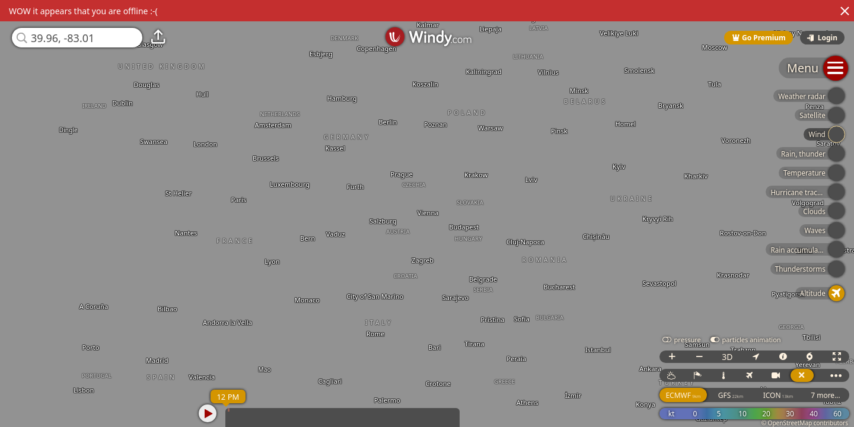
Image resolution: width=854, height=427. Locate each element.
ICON (778, 395)
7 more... (825, 395)
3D (727, 356)
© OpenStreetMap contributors (804, 423)
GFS (730, 395)
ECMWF (682, 395)
